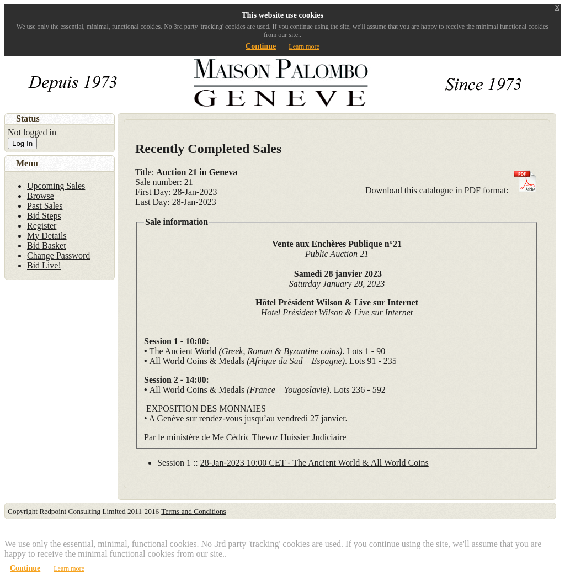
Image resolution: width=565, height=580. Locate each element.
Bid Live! (44, 265)
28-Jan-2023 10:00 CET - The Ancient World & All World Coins (314, 462)
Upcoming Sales (56, 186)
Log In (22, 143)
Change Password (58, 255)
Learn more (304, 46)
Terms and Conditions (193, 511)
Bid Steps (44, 215)
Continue (261, 46)
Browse (40, 196)
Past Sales (44, 205)
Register (41, 225)
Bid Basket (46, 245)
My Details (47, 235)
